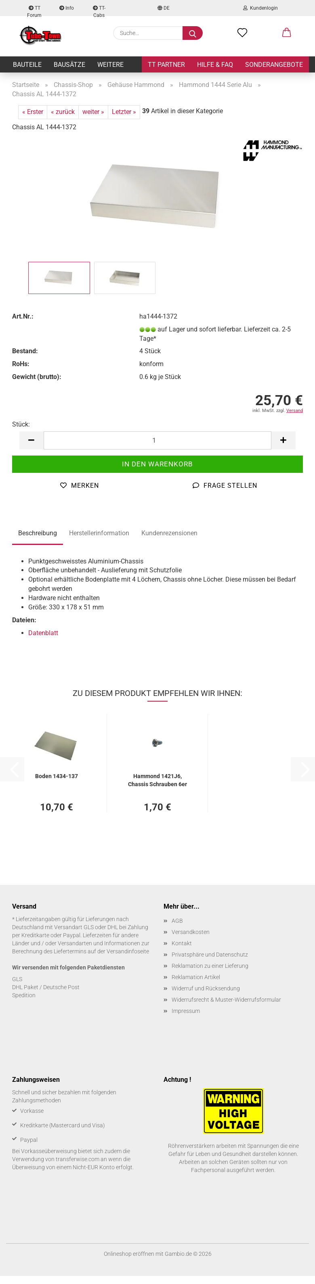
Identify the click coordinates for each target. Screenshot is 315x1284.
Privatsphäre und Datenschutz (210, 954)
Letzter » (124, 112)
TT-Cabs (99, 10)
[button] (287, 33)
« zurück (63, 112)
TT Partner (166, 64)
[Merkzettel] (242, 33)
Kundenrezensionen (169, 533)
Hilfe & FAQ (215, 64)
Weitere (110, 64)
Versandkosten (191, 932)
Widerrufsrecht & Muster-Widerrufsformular (226, 999)
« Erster (32, 112)
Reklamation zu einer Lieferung (210, 966)
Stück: (21, 424)
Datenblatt (43, 633)
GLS (17, 979)
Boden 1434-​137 (56, 776)
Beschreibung (37, 533)
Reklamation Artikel (196, 977)
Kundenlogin (260, 8)
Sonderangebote (274, 64)
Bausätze (69, 64)
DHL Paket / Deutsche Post (46, 987)
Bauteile (27, 64)
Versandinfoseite (128, 951)
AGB (177, 920)
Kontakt (182, 943)
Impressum (186, 1011)
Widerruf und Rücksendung (206, 988)
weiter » (93, 112)
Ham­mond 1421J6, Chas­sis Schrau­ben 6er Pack (157, 779)
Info (66, 8)
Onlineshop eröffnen (129, 1254)
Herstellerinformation (99, 533)
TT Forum (34, 10)
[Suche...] (193, 33)
